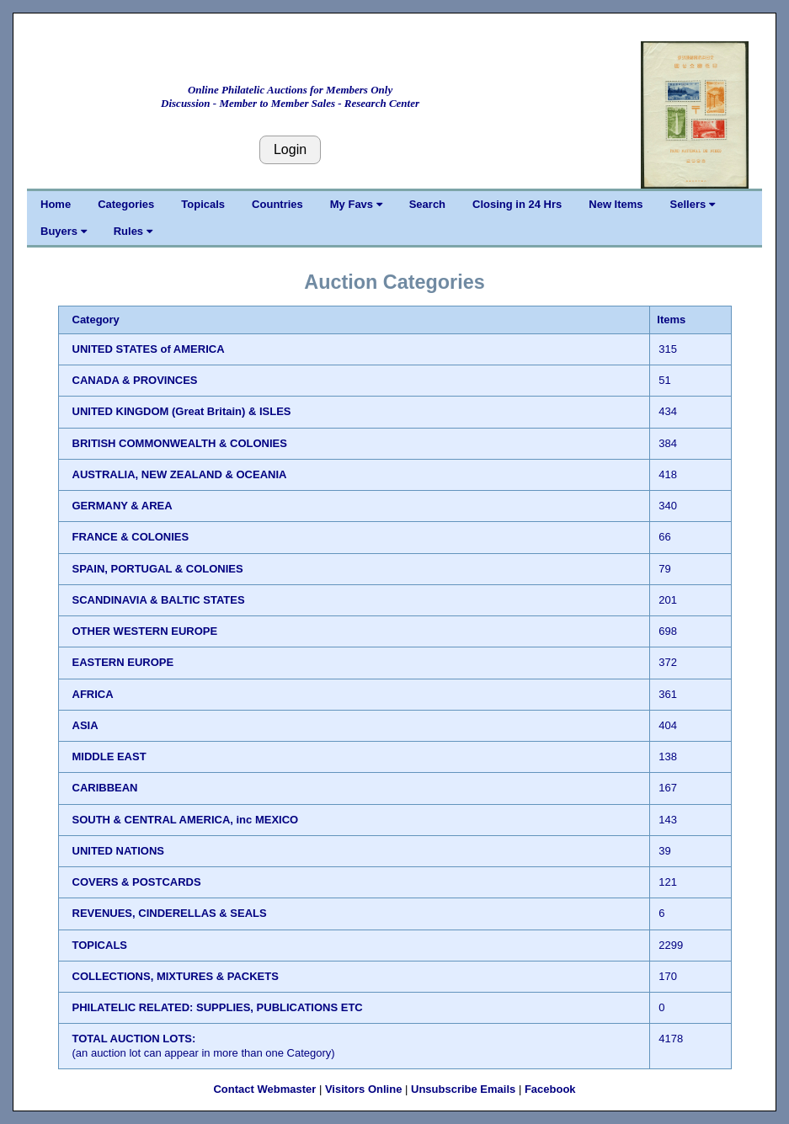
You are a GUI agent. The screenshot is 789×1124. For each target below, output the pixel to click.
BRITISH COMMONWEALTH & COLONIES (179, 443)
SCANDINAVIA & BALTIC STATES (158, 600)
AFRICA (93, 694)
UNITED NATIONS (118, 850)
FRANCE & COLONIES (130, 536)
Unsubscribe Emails (463, 1089)
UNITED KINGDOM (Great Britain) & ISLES (181, 411)
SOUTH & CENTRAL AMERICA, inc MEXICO (185, 819)
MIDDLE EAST (109, 756)
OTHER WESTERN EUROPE (145, 631)
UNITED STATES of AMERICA (148, 349)
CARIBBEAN (105, 787)
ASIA (85, 725)
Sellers (692, 204)
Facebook (550, 1089)
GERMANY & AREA (122, 505)
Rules (133, 231)
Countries (277, 204)
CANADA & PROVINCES (135, 380)
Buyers (63, 231)
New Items (615, 204)
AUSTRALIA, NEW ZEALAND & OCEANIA (179, 474)
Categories (126, 204)
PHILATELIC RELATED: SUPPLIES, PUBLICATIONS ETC (217, 1007)
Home (55, 204)
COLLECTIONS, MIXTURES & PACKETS (175, 976)
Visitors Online (363, 1089)
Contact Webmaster (264, 1089)
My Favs (356, 204)
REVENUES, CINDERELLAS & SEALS (169, 913)
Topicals (203, 204)
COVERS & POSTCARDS (136, 882)
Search (427, 204)
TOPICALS (100, 945)
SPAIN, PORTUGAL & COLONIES (157, 568)
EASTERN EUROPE (123, 662)
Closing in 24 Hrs (517, 204)
